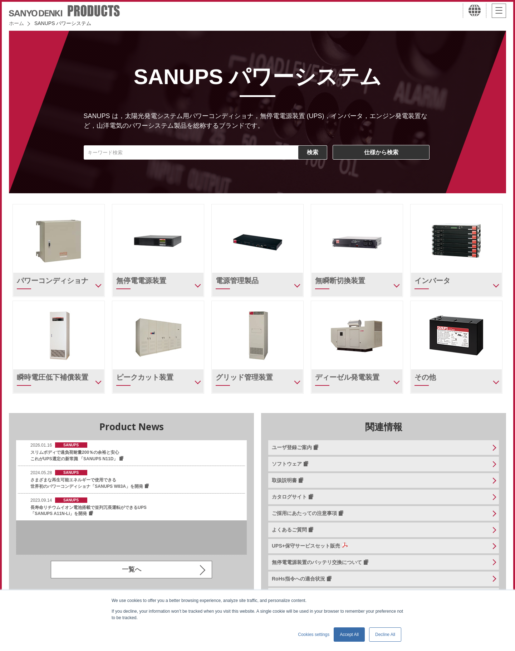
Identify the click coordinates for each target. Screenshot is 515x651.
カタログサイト (289, 497)
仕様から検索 (381, 152)
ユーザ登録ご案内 (292, 447)
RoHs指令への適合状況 (298, 579)
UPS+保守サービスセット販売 (306, 546)
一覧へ (131, 569)
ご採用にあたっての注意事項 (304, 513)
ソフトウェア (287, 464)
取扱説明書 (284, 480)
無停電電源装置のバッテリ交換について (317, 562)
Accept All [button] (349, 634)
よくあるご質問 (289, 530)
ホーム (16, 23)
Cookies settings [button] (313, 634)
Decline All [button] (385, 634)
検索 (312, 152)
